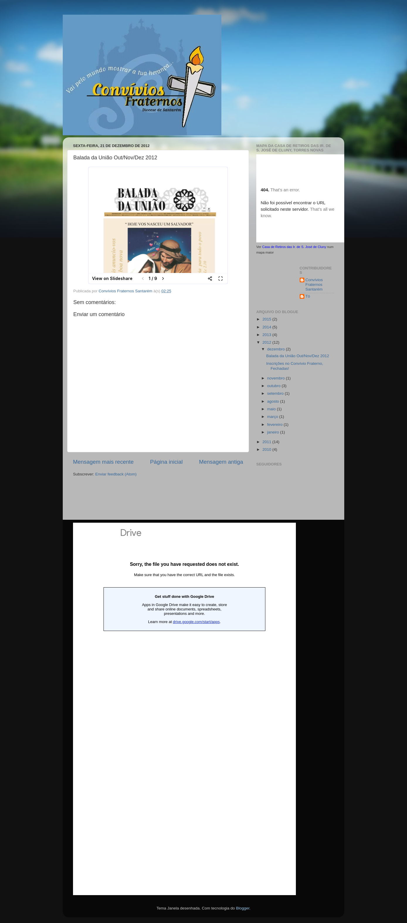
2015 (267, 319)
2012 (267, 342)
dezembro (276, 349)
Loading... (184, 709)
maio (272, 409)
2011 (267, 442)
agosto (273, 401)
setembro (276, 393)
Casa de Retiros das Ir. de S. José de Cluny (294, 247)
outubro (274, 386)
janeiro (273, 432)
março (273, 416)
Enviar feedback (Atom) (116, 474)
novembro (276, 378)
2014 (267, 327)
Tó (308, 296)
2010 (267, 449)
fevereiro (275, 424)
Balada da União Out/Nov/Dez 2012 (297, 356)
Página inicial (166, 462)
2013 (267, 335)
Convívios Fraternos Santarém (314, 284)
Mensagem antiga (221, 462)
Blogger (243, 908)
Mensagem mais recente (103, 462)
